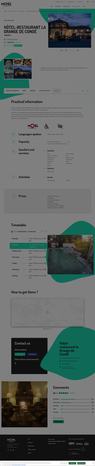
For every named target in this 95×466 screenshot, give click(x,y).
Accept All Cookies (81, 463)
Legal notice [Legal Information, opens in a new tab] (23, 464)
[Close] (93, 463)
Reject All (72, 463)
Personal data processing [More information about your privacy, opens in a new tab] (16, 464)
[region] (47, 463)
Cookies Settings (64, 463)
